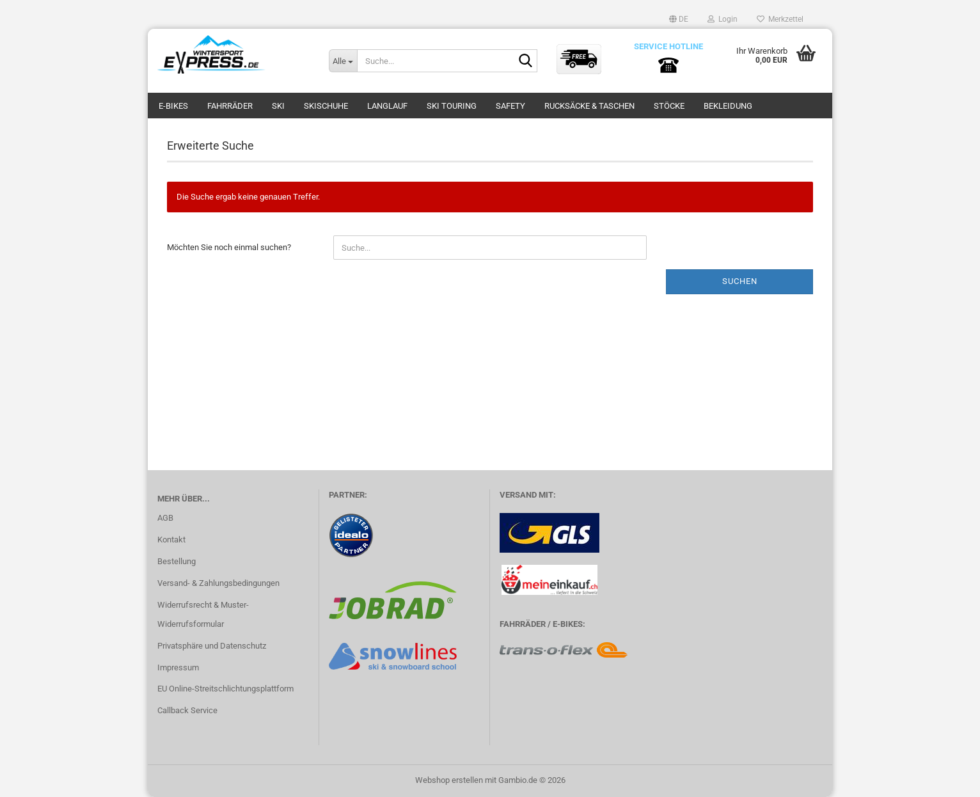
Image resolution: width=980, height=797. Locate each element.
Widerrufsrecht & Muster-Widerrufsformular (203, 614)
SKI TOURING (452, 106)
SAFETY (510, 106)
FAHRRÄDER (230, 106)
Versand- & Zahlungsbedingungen (218, 583)
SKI (278, 106)
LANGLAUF (387, 106)
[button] (679, 19)
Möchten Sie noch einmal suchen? (229, 247)
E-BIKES (173, 106)
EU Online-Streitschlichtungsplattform (225, 688)
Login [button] (722, 19)
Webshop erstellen (449, 780)
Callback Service (187, 710)
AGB (165, 518)
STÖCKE (669, 106)
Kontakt (171, 539)
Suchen (739, 281)
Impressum (178, 667)
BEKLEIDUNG (728, 106)
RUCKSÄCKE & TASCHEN (589, 106)
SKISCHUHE (326, 106)
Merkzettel (780, 19)
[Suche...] (343, 60)
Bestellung (176, 561)
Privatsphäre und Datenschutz (211, 646)
